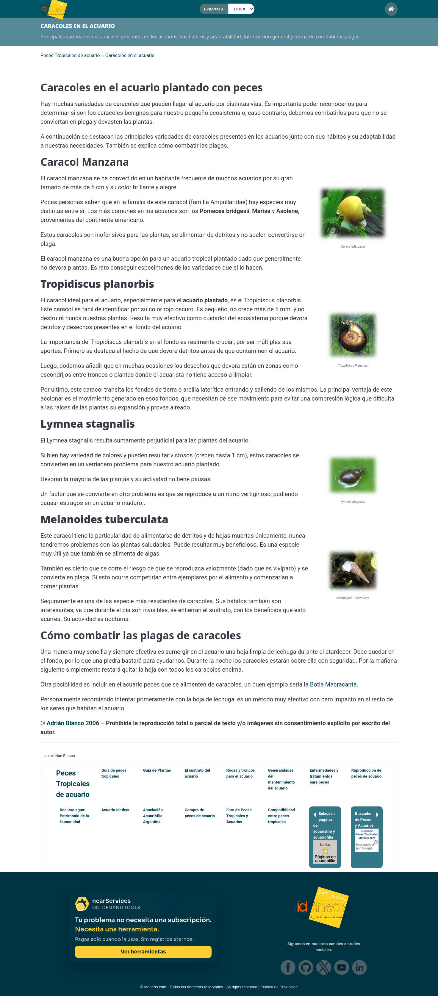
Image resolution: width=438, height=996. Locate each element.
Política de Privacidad (279, 987)
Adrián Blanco (65, 723)
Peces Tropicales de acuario (73, 784)
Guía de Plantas (157, 770)
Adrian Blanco (63, 755)
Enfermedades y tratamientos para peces (324, 776)
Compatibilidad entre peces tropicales (281, 816)
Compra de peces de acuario (200, 813)
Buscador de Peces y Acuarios (367, 831)
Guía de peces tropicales (113, 773)
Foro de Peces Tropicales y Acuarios (239, 816)
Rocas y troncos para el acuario (240, 773)
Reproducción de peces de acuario (366, 773)
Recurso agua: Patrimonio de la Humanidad (74, 816)
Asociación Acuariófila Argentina (153, 816)
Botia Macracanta (333, 684)
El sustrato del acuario (197, 773)
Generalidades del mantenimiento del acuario (281, 779)
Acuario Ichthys (115, 810)
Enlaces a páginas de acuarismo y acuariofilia (325, 837)
